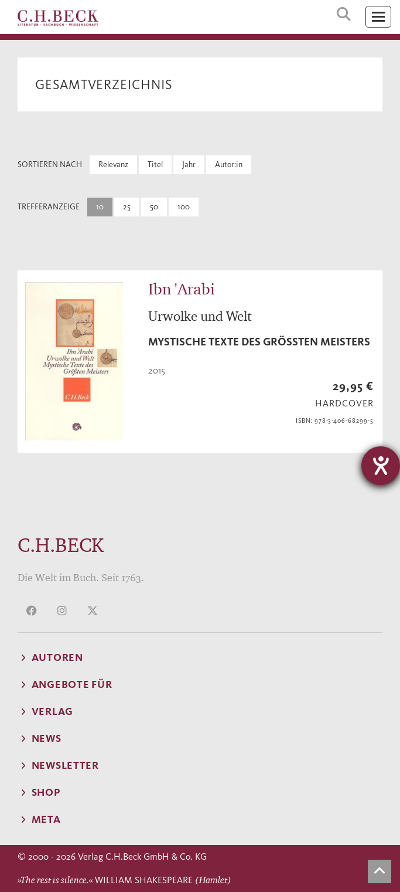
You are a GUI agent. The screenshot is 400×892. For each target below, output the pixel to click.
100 (183, 207)
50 (154, 207)
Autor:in (228, 164)
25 (127, 207)
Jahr (189, 164)
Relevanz (113, 164)
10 (100, 207)
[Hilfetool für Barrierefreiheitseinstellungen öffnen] (380, 465)
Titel (155, 164)
